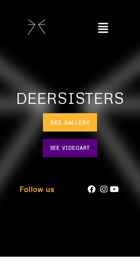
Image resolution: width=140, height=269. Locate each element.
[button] (70, 122)
